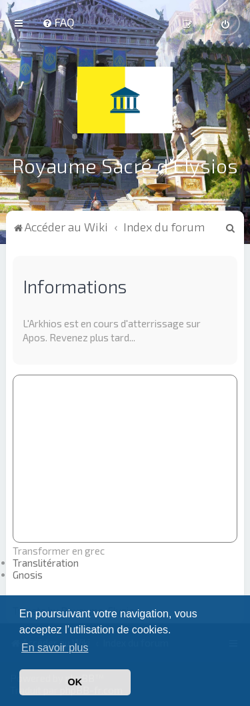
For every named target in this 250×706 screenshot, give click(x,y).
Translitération (46, 562)
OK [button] (75, 682)
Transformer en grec (59, 550)
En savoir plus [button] (55, 647)
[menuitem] (58, 22)
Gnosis (28, 574)
